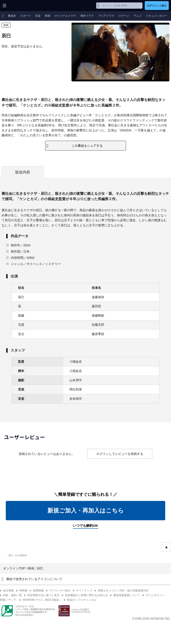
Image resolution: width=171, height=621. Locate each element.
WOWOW (20, 5)
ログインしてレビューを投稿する (119, 454)
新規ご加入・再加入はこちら (85, 510)
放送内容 (22, 172)
